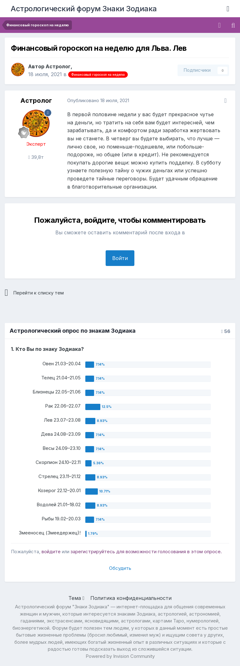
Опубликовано (98, 100)
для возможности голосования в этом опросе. (168, 551)
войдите (51, 551)
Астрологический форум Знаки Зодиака (84, 8)
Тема (76, 598)
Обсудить (120, 568)
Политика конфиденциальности (131, 598)
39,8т (35, 157)
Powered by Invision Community (120, 656)
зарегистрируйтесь (93, 551)
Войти (120, 258)
